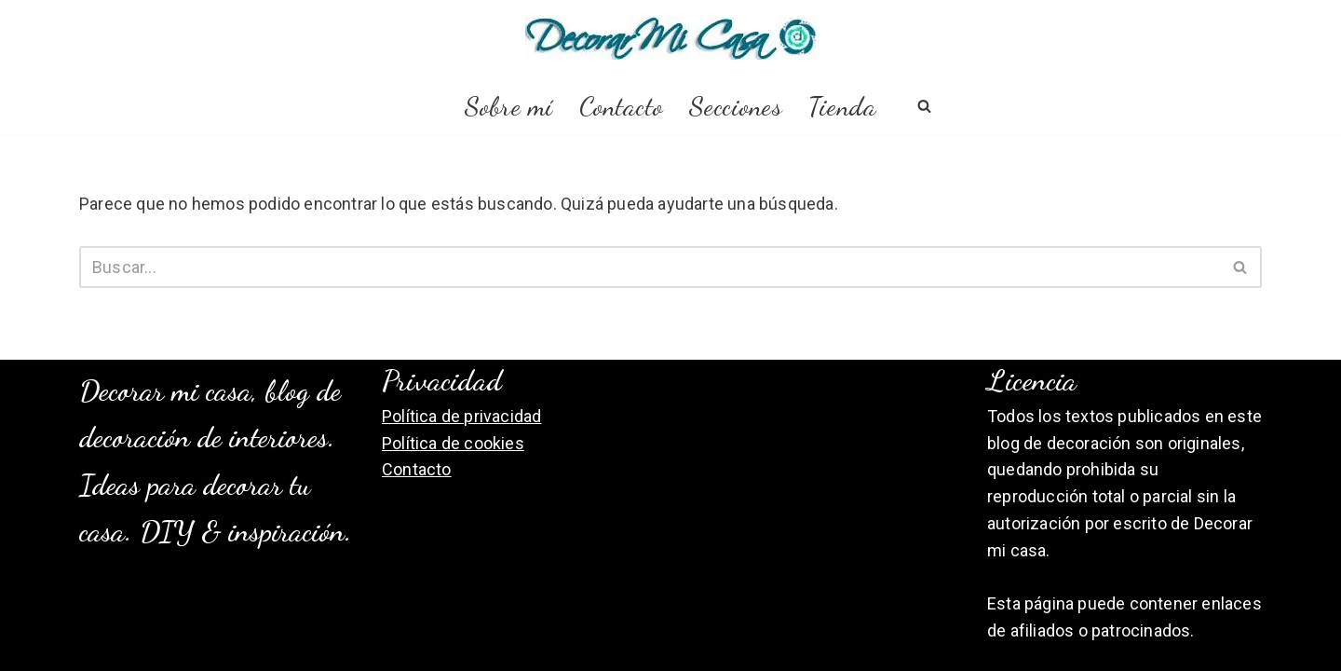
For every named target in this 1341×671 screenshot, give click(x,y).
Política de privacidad (461, 416)
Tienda (842, 106)
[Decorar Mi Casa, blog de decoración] (671, 38)
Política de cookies (453, 443)
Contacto (621, 106)
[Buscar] (924, 106)
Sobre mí (509, 106)
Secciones (736, 106)
